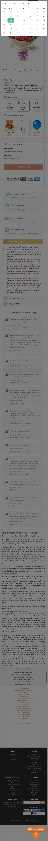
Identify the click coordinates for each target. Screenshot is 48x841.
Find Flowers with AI (36, 829)
